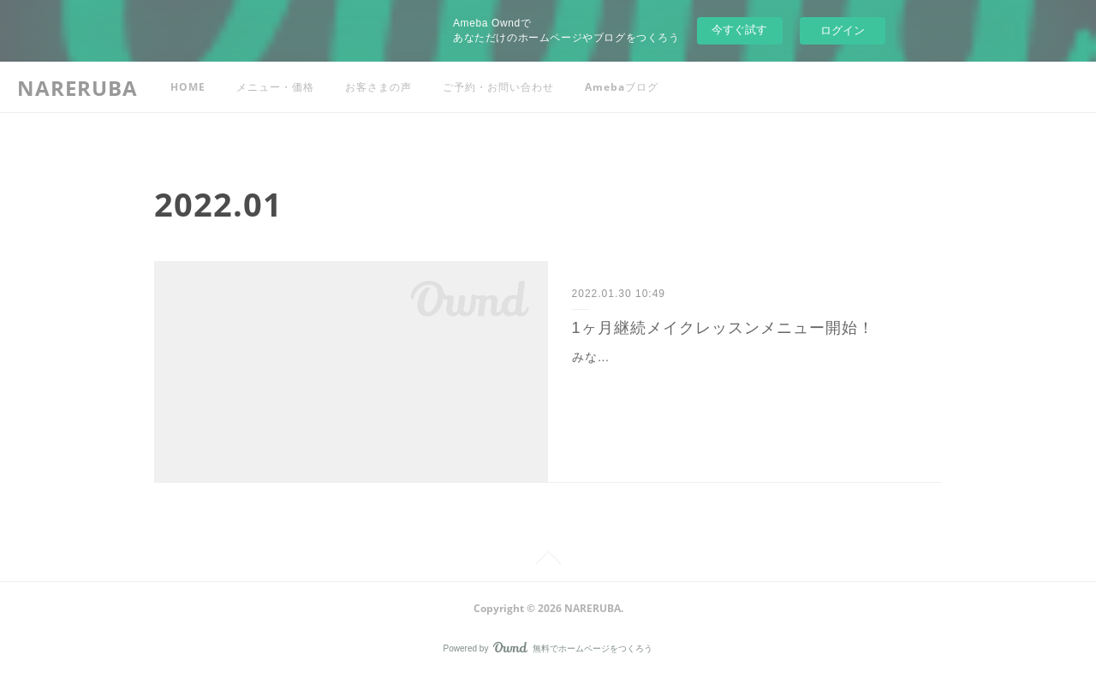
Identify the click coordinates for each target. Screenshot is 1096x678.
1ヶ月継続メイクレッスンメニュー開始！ (723, 327)
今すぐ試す (739, 29)
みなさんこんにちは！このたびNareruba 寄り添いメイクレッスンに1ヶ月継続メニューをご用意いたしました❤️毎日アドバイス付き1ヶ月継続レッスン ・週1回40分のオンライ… (744, 378)
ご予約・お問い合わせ (498, 87)
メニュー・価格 (275, 87)
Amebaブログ (621, 87)
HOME (188, 87)
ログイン (842, 30)
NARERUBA (77, 88)
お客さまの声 (378, 87)
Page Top (548, 560)
